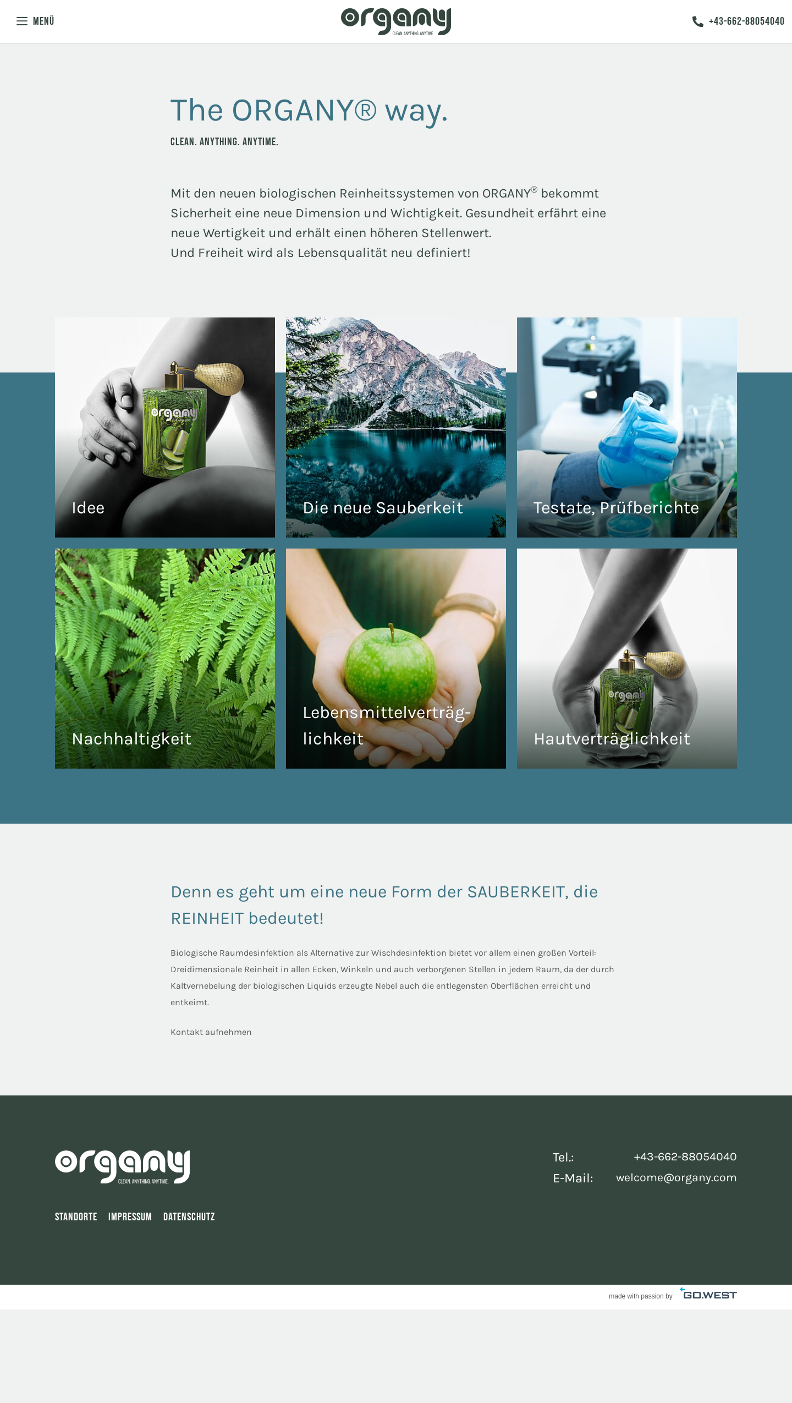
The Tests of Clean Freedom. (627, 427)
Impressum (130, 1219)
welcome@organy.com (670, 1179)
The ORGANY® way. (165, 659)
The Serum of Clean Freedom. (627, 659)
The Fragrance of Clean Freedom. (165, 427)
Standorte (76, 1219)
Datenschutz (189, 1219)
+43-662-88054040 (738, 24)
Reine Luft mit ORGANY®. (396, 427)
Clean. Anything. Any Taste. (396, 659)
